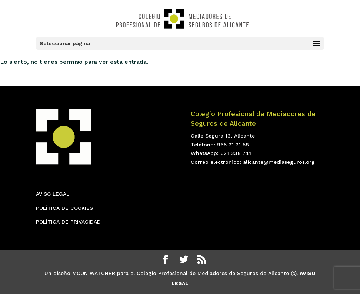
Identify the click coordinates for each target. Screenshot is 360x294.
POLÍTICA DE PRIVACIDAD (68, 222)
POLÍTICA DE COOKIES (64, 208)
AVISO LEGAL (52, 194)
